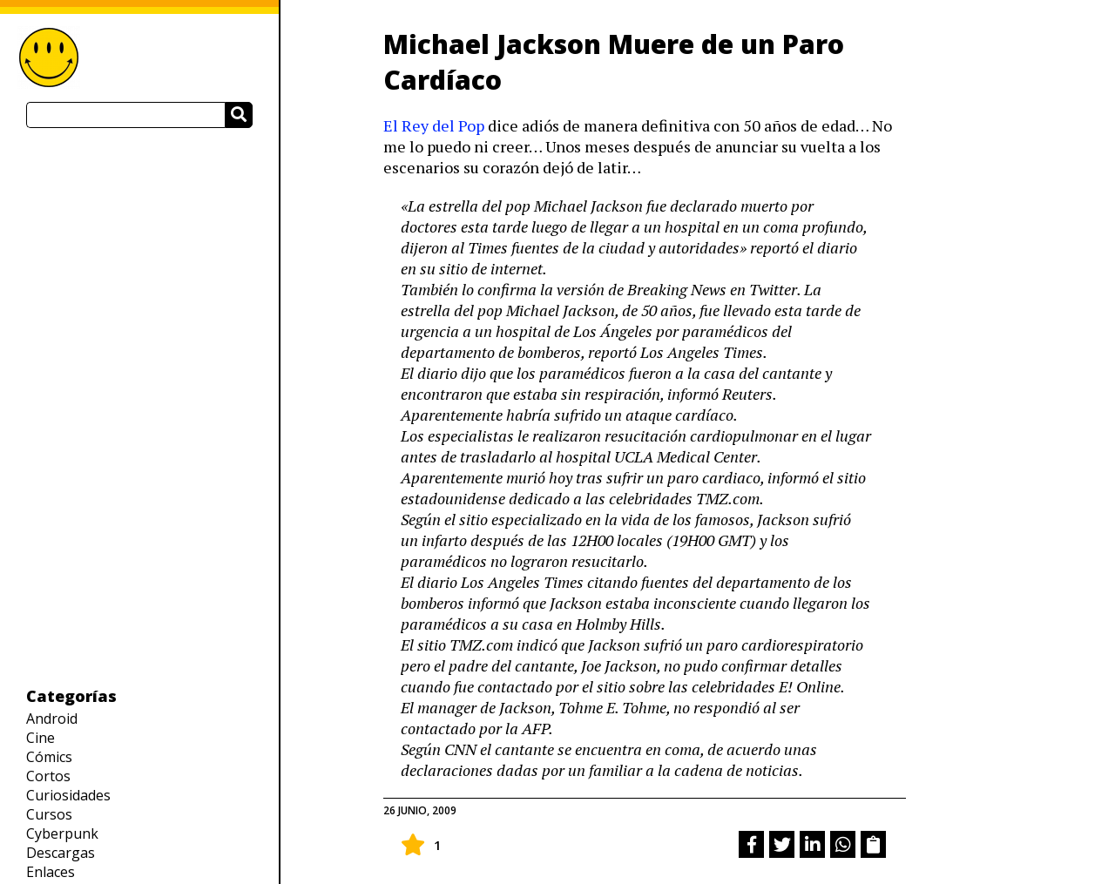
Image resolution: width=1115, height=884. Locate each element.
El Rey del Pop (433, 125)
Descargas (60, 852)
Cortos (48, 776)
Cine (40, 737)
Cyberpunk (62, 833)
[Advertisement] (139, 406)
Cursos (49, 814)
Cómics (49, 756)
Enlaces (50, 871)
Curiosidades (68, 795)
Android (52, 718)
